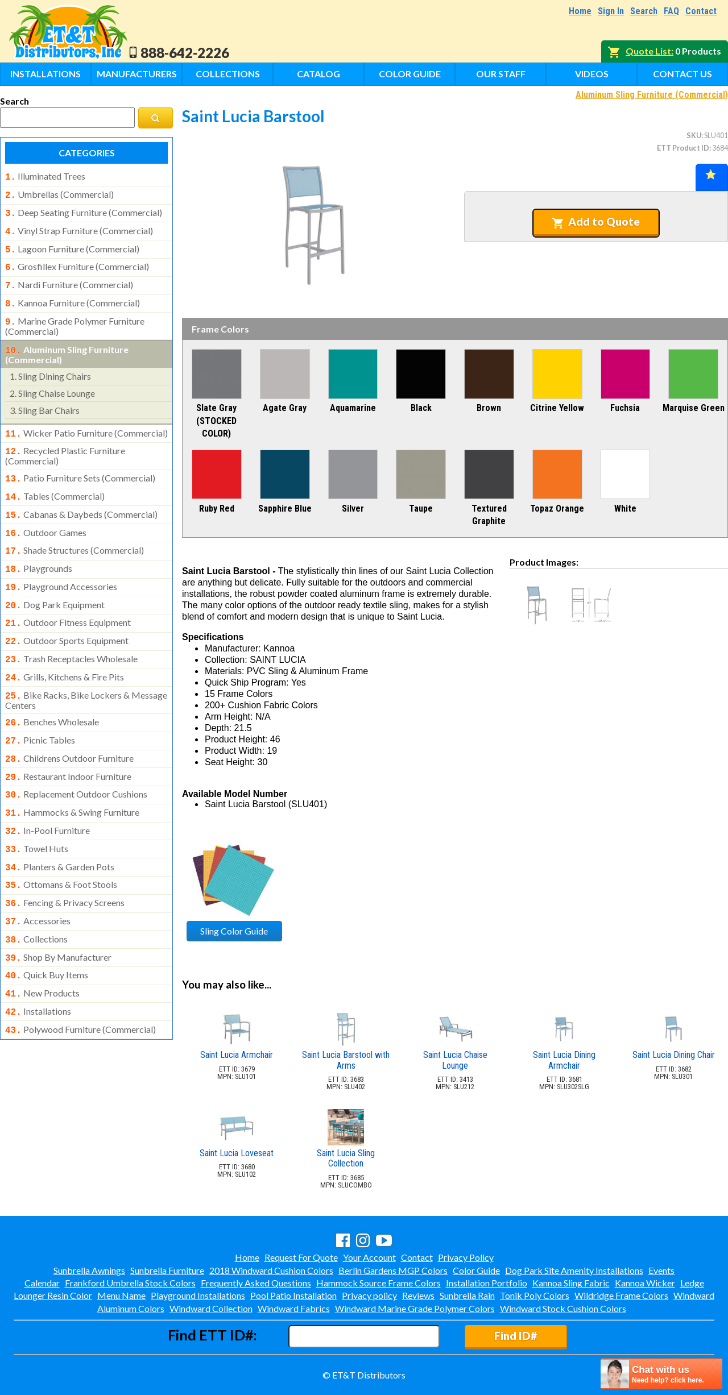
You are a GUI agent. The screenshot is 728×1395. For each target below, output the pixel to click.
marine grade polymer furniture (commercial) (74, 316)
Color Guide (410, 73)
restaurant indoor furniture (68, 744)
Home (580, 11)
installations (38, 964)
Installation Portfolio (486, 1282)
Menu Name (121, 1295)
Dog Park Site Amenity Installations (574, 1270)
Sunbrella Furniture (167, 1270)
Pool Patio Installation (293, 1295)
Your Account (369, 1257)
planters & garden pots (59, 829)
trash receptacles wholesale (71, 634)
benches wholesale (52, 693)
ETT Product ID (683, 147)
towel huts (36, 812)
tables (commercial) (55, 481)
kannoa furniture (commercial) (72, 295)
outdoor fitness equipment (68, 599)
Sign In (611, 11)
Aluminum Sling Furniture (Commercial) (652, 94)
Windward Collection (211, 1308)
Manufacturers (137, 73)
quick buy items (46, 930)
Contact (701, 11)
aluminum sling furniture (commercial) (67, 343)
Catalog (318, 73)
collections (36, 897)
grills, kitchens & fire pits (64, 651)
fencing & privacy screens (65, 863)
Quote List (648, 50)
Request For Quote (301, 1257)
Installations (45, 73)
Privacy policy (369, 1295)
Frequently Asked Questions (256, 1282)
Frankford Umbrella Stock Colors (130, 1282)
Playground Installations (198, 1295)
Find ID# (515, 1335)
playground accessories (61, 566)
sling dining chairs (50, 364)
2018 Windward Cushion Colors (271, 1270)
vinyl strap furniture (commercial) (79, 227)
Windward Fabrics (294, 1308)
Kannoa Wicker (645, 1282)
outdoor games (45, 515)
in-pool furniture (47, 795)
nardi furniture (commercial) (69, 278)
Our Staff (501, 73)
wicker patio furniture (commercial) (86, 422)
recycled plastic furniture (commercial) (65, 442)
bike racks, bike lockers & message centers (86, 672)
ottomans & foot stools (61, 846)
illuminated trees (45, 176)
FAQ (671, 11)
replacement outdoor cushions (76, 761)
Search (643, 11)
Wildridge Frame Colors (621, 1295)
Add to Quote (595, 222)
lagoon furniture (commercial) (72, 244)
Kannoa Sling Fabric (571, 1282)
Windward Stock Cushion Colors (563, 1308)
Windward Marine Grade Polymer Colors (415, 1308)
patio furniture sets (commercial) (80, 464)
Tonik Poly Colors (534, 1295)
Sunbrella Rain (467, 1295)
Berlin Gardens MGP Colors (393, 1270)
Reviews (418, 1295)
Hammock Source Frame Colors (378, 1282)
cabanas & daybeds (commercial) (81, 498)
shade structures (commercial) (74, 532)
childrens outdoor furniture (69, 727)
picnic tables (40, 710)
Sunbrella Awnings (89, 1270)
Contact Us (682, 73)
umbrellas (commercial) (59, 193)
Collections (228, 73)
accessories (38, 880)
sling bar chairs (45, 398)
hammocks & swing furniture (72, 778)
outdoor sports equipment (67, 617)
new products (42, 947)
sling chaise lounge (52, 381)
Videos (592, 73)
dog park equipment (55, 583)
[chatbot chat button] (661, 1373)
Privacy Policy (466, 1257)
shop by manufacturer (58, 914)
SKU (693, 135)
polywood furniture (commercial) (80, 981)
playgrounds (38, 549)
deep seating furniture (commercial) (83, 210)
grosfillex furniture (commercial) (77, 261)
